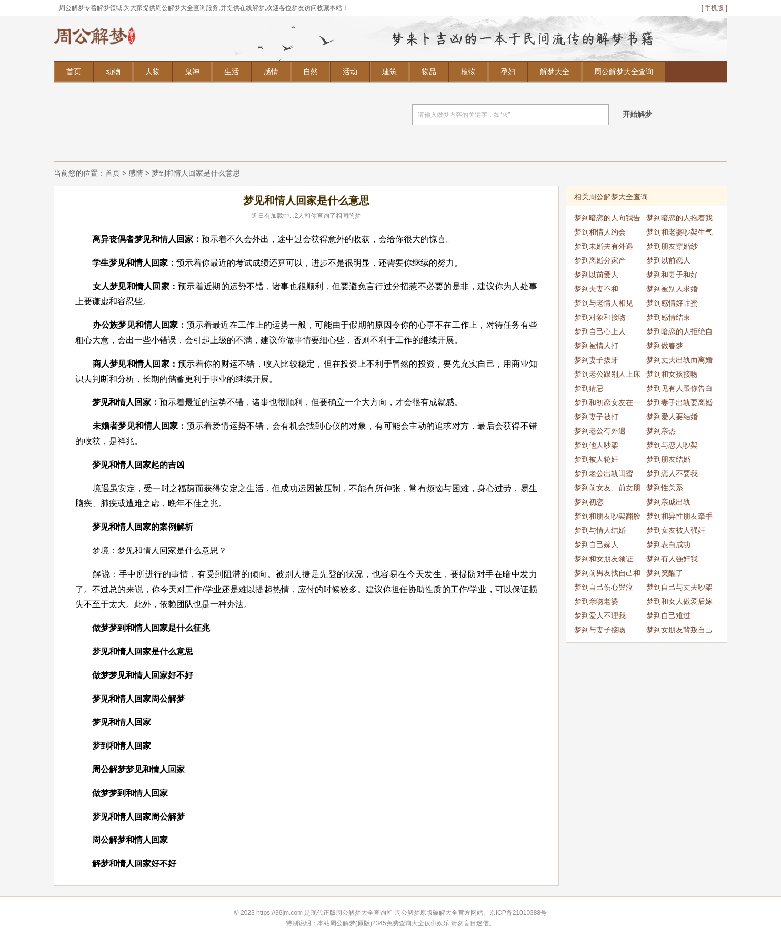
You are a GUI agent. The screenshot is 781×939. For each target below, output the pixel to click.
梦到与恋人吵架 (672, 445)
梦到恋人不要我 (672, 473)
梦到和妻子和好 (672, 274)
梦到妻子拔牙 (596, 360)
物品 (429, 71)
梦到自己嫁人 (596, 544)
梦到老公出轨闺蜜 (603, 473)
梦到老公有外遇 (600, 431)
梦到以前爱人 (596, 274)
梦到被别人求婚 (672, 289)
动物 (113, 71)
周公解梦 (407, 912)
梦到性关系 (664, 487)
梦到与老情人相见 (603, 303)
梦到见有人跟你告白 (679, 388)
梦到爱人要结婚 (672, 416)
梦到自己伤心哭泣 (603, 587)
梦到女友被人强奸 (675, 530)
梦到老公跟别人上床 (607, 374)
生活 (231, 71)
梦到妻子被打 (596, 416)
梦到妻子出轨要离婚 (679, 402)
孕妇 (507, 71)
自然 (310, 71)
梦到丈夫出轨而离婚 (679, 360)
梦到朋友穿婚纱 (672, 246)
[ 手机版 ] (714, 8)
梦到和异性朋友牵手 (679, 516)
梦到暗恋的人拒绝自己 (679, 333)
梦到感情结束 (668, 317)
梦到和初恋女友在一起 (607, 404)
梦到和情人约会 (600, 232)
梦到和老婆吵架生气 (679, 232)
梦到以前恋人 (668, 260)
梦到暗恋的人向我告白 (607, 219)
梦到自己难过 (668, 615)
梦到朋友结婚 (668, 459)
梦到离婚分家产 (600, 260)
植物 (468, 71)
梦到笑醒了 (664, 573)
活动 (350, 71)
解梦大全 (554, 71)
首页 (73, 71)
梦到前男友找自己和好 (607, 574)
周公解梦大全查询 (623, 71)
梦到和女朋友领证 (603, 558)
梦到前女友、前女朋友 (607, 489)
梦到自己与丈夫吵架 (679, 587)
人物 (152, 71)
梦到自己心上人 (600, 331)
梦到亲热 (661, 431)
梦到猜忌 (589, 388)
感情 (271, 71)
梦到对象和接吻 (600, 317)
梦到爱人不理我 (600, 615)
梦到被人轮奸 (596, 459)
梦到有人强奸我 (672, 558)
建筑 (389, 71)
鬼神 (192, 71)
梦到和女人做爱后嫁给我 (679, 603)
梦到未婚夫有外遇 (603, 246)
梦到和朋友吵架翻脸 (607, 516)
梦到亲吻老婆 (596, 601)
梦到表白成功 (668, 544)
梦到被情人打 (596, 345)
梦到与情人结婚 (600, 530)
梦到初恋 (589, 502)
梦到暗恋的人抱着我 (679, 218)
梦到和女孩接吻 (672, 374)
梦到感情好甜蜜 (672, 303)
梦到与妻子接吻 (600, 629)
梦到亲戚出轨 (668, 502)
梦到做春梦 (664, 345)
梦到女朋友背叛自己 (679, 629)
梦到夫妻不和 (596, 289)
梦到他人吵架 (596, 445)
